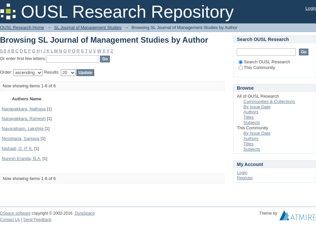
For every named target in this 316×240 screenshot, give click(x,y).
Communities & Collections (269, 101)
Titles (248, 117)
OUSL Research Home (22, 27)
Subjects (251, 122)
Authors (250, 111)
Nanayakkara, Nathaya (24, 108)
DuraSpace (84, 213)
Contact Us (10, 219)
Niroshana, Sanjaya (20, 138)
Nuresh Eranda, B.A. (21, 158)
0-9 (3, 50)
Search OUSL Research (264, 61)
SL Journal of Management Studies (88, 27)
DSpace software (15, 213)
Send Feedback (37, 219)
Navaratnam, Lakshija (23, 128)
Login (310, 8)
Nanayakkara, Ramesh (24, 118)
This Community (256, 67)
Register (245, 177)
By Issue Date (256, 106)
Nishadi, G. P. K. (17, 148)
